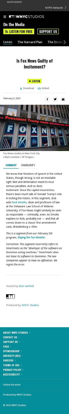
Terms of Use (12, 365)
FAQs (7, 346)
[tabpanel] (34, 219)
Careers (9, 360)
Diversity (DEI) (13, 356)
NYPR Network (55, 7)
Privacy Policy (13, 370)
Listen (7, 42)
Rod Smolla (19, 202)
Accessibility (12, 374)
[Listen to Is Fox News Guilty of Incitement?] (34, 81)
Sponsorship (12, 351)
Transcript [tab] (28, 165)
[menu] (4, 17)
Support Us (48, 31)
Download (27, 88)
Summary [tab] (11, 165)
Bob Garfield (26, 286)
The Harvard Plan (29, 42)
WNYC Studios (30, 305)
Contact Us (11, 337)
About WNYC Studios (16, 332)
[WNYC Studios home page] (31, 17)
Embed (43, 88)
